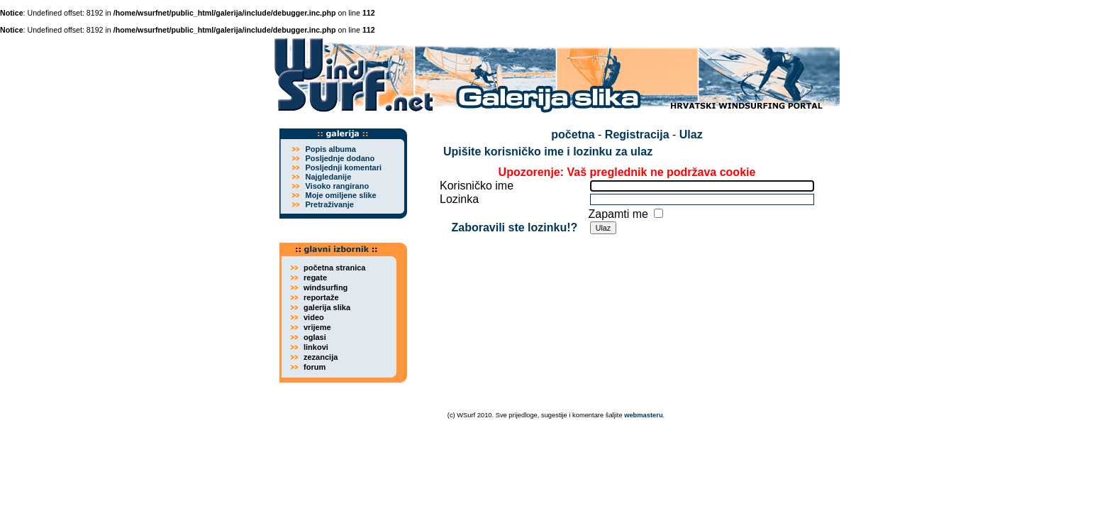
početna (572, 134)
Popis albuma (330, 149)
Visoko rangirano (337, 186)
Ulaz (691, 134)
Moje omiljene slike (340, 195)
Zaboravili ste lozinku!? (514, 227)
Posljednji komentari (343, 167)
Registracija (637, 134)
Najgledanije (328, 176)
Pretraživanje (329, 204)
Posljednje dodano (339, 158)
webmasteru (643, 415)
